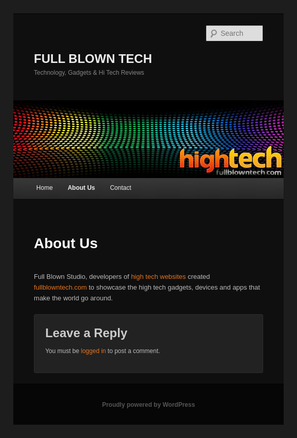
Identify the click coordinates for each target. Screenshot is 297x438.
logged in (93, 351)
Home (44, 187)
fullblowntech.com (60, 287)
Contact (120, 187)
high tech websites (158, 276)
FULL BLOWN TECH (93, 58)
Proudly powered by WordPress (148, 404)
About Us (81, 187)
